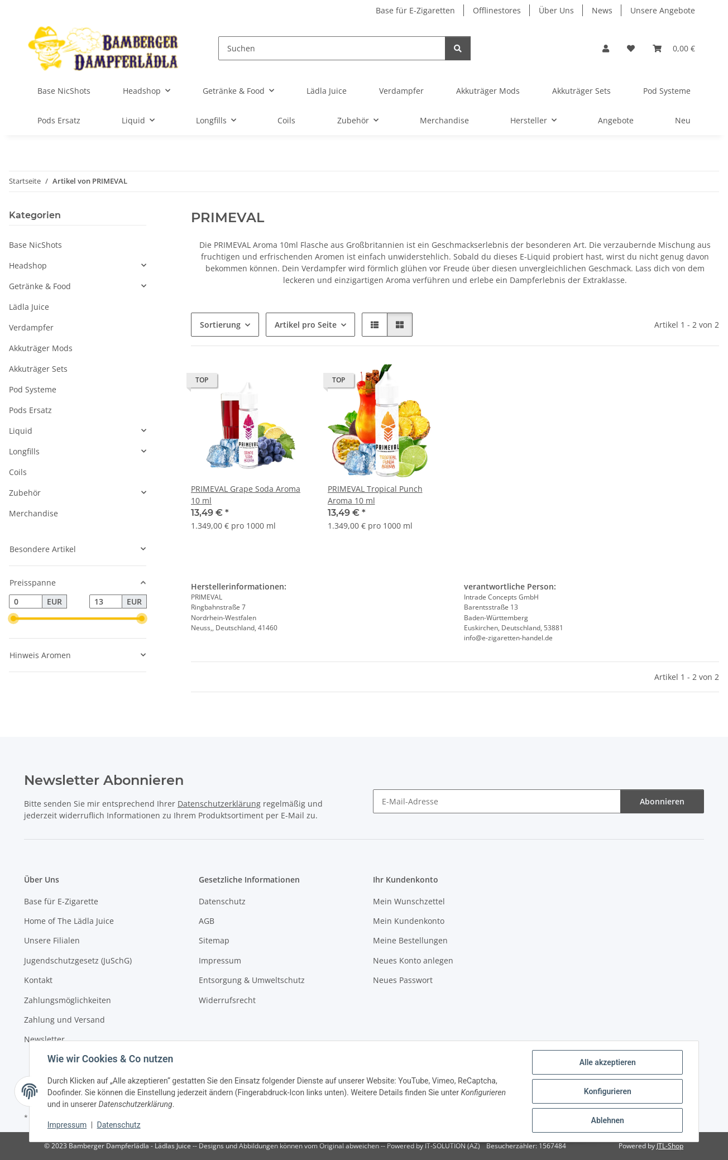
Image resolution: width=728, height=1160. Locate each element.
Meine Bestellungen (410, 940)
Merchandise (33, 513)
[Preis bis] (106, 602)
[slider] (13, 619)
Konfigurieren (607, 1091)
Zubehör (25, 492)
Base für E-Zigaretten (415, 10)
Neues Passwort (403, 980)
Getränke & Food (40, 286)
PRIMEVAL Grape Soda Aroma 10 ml (245, 494)
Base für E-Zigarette (61, 901)
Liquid (20, 430)
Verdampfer (31, 327)
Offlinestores (497, 10)
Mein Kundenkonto (408, 920)
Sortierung (220, 324)
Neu (683, 120)
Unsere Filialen (52, 940)
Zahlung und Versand (64, 1019)
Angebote (616, 120)
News (602, 10)
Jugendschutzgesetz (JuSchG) (78, 960)
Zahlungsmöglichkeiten (67, 1000)
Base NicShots (35, 244)
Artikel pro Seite (306, 324)
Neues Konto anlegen (413, 960)
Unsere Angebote (662, 10)
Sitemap (214, 940)
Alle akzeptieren (607, 1062)
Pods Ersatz (30, 410)
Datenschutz (119, 1125)
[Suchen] (332, 48)
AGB (206, 920)
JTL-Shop (670, 1146)
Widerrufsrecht (227, 1000)
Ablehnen (607, 1120)
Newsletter (44, 1039)
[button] (605, 48)
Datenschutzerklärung (219, 803)
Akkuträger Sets (38, 368)
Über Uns (556, 10)
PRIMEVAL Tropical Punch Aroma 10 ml (375, 494)
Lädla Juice (29, 306)
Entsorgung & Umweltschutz (252, 980)
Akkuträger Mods (41, 348)
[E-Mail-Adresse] (497, 801)
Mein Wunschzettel (409, 901)
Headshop (28, 265)
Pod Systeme (32, 389)
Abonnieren (662, 801)
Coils (18, 472)
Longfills (24, 451)
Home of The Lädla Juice (69, 920)
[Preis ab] (25, 602)
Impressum (67, 1125)
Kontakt (38, 980)
